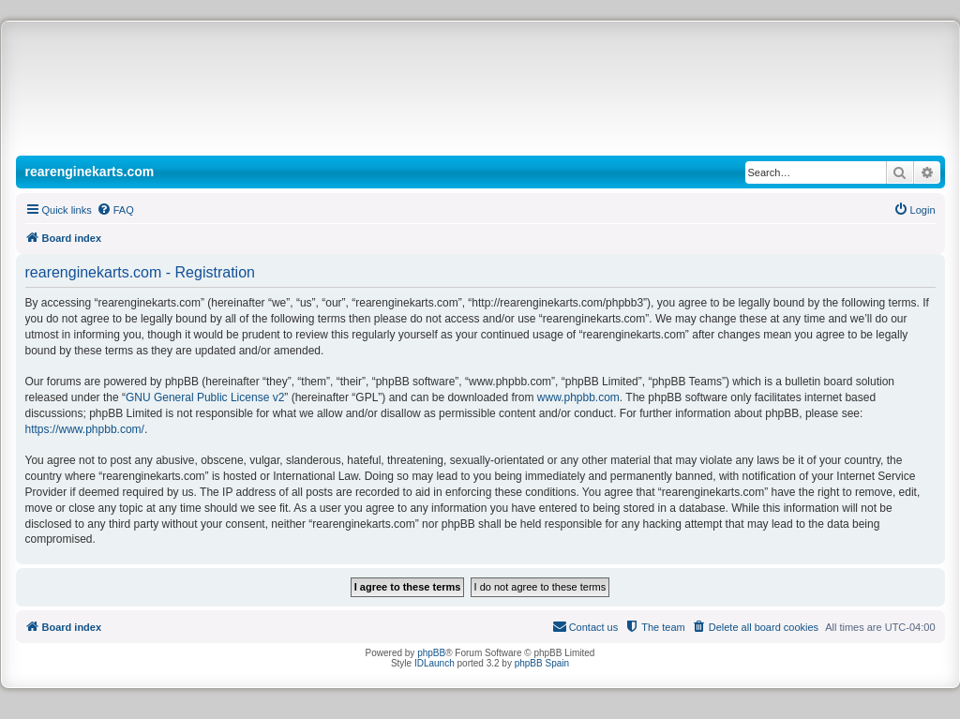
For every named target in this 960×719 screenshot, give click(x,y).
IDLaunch (434, 663)
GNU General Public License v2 (205, 397)
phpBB (431, 653)
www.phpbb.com (578, 397)
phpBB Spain (542, 663)
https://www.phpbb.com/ (84, 429)
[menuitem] (115, 210)
